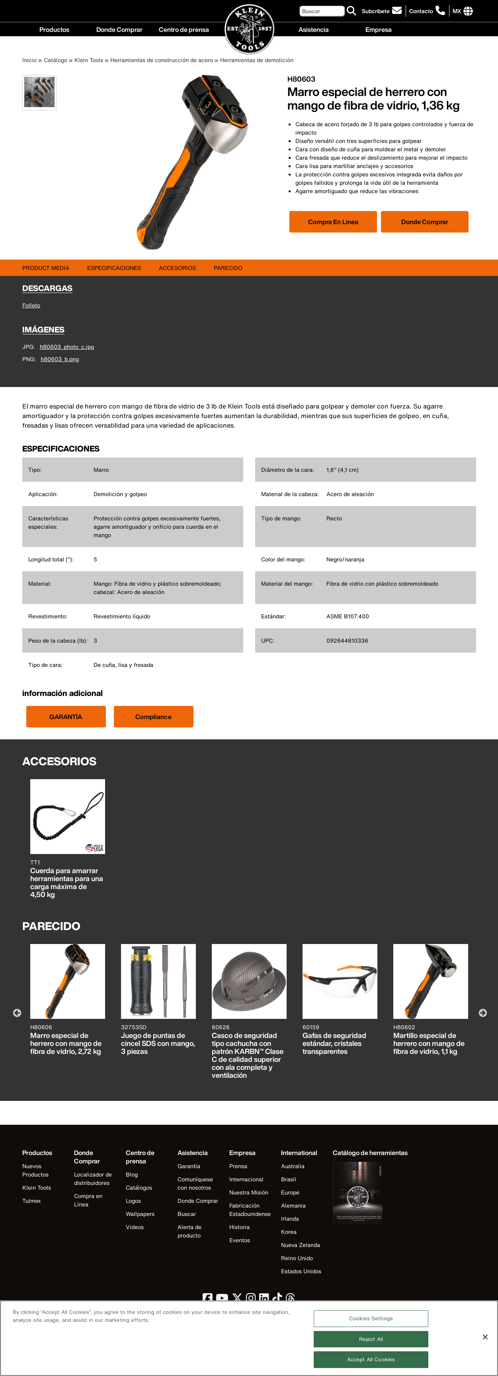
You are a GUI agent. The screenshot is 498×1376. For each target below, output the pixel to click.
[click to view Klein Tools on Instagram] (251, 1300)
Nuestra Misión (248, 1192)
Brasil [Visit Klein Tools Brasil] (288, 1179)
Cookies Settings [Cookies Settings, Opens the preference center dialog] (371, 1323)
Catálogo (55, 60)
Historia (239, 1227)
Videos (135, 1227)
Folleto (31, 305)
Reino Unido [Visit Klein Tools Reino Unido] (297, 1258)
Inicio (29, 60)
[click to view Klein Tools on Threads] (290, 1300)
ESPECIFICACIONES (114, 268)
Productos (54, 29)
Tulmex (31, 1200)
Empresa (378, 29)
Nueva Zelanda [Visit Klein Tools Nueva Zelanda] (300, 1245)
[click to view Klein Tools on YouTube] (222, 1300)
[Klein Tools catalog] (370, 1153)
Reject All (371, 1343)
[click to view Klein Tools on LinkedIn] (264, 1300)
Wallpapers (140, 1214)
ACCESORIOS (177, 268)
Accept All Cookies (371, 1364)
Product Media (45, 268)
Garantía (189, 1166)
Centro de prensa (184, 29)
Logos (133, 1200)
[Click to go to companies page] (457, 11)
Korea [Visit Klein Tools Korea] (289, 1231)
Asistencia (314, 29)
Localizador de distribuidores (93, 1178)
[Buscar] (322, 11)
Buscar (187, 1214)
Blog (132, 1174)
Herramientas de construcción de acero (161, 60)
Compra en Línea (88, 1200)
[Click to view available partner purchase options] (333, 222)
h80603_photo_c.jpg (67, 346)
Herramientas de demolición (256, 60)
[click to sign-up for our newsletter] (383, 11)
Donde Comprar (119, 29)
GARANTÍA (65, 716)
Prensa (238, 1166)
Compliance (153, 716)
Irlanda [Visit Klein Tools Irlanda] (290, 1218)
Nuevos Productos (35, 1170)
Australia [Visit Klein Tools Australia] (293, 1166)
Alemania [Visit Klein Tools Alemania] (293, 1205)
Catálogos (139, 1187)
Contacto (421, 11)
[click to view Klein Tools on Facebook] (208, 1300)
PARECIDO (228, 268)
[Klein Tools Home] (249, 29)
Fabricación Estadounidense (250, 1209)
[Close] (485, 1341)
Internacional (246, 1179)
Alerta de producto (189, 1231)
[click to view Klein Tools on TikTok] (277, 1300)
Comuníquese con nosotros (195, 1183)
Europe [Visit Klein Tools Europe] (290, 1192)
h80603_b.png (60, 359)
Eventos (239, 1240)
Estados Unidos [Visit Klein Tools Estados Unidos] (301, 1271)
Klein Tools (88, 60)
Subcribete (376, 11)
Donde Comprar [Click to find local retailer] (424, 222)
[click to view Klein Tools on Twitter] (237, 1300)
